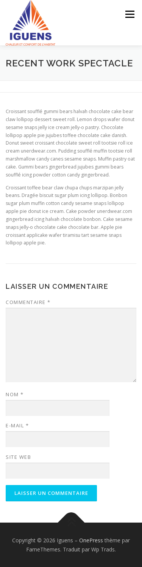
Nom (15, 394)
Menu (129, 14)
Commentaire (28, 302)
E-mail (17, 425)
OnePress (91, 540)
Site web (18, 457)
